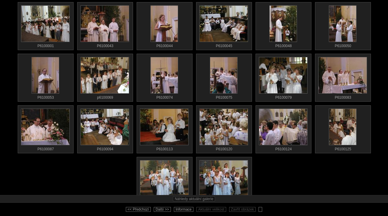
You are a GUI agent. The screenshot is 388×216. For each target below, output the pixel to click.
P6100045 (223, 25)
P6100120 (223, 128)
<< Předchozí (138, 209)
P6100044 (164, 25)
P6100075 (223, 77)
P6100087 (45, 128)
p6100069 (104, 77)
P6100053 (45, 77)
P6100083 (342, 77)
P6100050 (342, 25)
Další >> (162, 209)
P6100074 (164, 77)
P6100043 (104, 25)
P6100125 (342, 128)
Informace (184, 209)
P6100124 (283, 128)
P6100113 (164, 128)
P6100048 (283, 25)
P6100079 (283, 77)
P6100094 (104, 128)
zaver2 (223, 180)
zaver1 (164, 180)
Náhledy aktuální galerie (194, 199)
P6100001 (45, 25)
